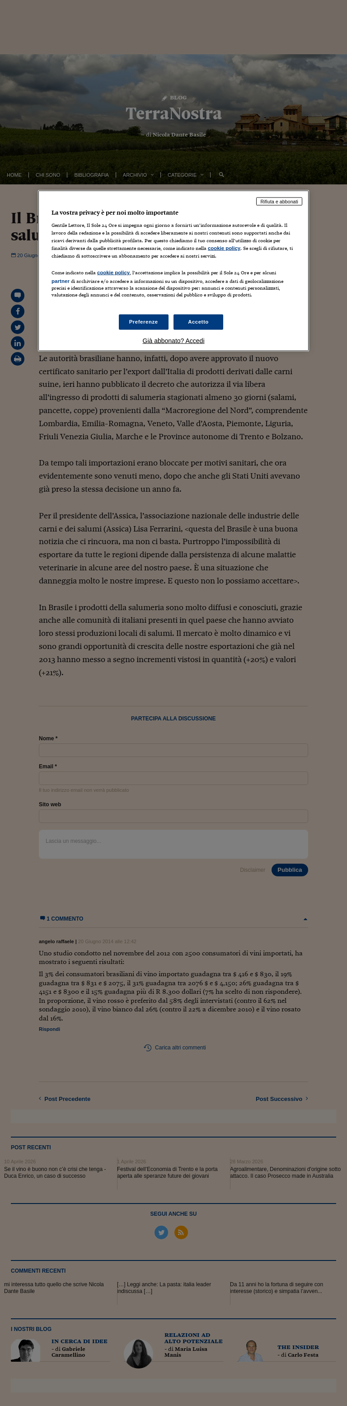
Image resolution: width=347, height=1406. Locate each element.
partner (61, 280)
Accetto (198, 321)
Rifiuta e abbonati (279, 201)
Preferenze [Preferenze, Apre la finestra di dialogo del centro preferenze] (143, 321)
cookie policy (224, 248)
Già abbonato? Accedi (174, 340)
